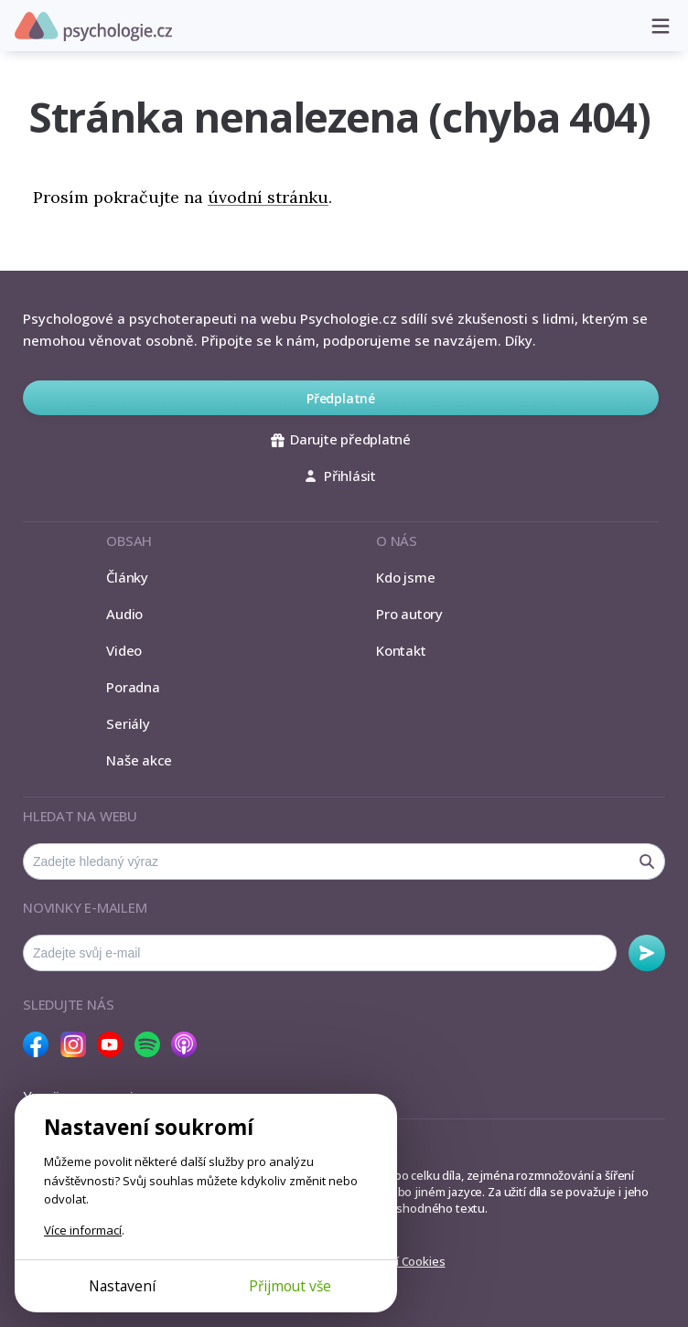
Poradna (132, 687)
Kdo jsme (405, 577)
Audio (124, 614)
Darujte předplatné (341, 439)
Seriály (127, 723)
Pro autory (409, 614)
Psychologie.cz (93, 26)
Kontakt (400, 650)
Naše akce (139, 760)
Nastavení (122, 1286)
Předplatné (340, 398)
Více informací (83, 1230)
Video (124, 650)
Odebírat (647, 953)
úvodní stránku (268, 197)
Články (127, 577)
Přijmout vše (290, 1286)
